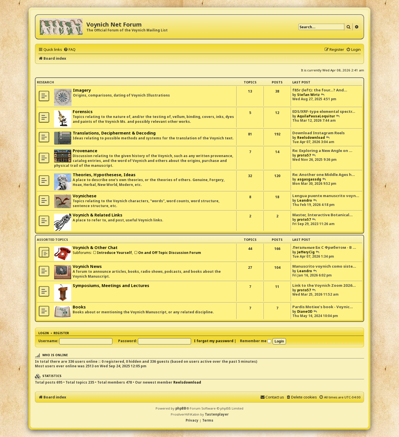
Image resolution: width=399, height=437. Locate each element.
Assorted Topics (52, 239)
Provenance (85, 150)
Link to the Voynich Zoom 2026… (324, 285)
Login (43, 333)
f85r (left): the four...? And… (319, 90)
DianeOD (304, 311)
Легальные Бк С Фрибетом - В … (324, 247)
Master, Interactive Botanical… (322, 214)
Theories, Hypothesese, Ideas (104, 174)
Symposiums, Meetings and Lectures (111, 285)
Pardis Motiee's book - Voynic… (322, 306)
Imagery (82, 90)
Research (45, 82)
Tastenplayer (217, 414)
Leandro (304, 200)
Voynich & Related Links (97, 215)
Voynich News (87, 266)
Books (79, 307)
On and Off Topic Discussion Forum (167, 252)
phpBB (180, 408)
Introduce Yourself (112, 252)
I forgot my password (213, 340)
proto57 (304, 155)
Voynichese (84, 196)
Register (61, 333)
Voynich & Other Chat (95, 247)
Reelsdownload (311, 137)
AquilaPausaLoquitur (316, 116)
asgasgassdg (309, 179)
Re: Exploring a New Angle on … (322, 150)
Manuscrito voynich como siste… (324, 266)
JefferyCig (306, 252)
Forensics (83, 111)
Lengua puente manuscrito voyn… (325, 195)
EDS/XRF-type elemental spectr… (323, 111)
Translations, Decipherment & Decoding (114, 133)
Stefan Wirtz (308, 95)
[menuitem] (69, 49)
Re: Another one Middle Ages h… (323, 174)
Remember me (255, 340)
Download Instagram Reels (318, 132)
